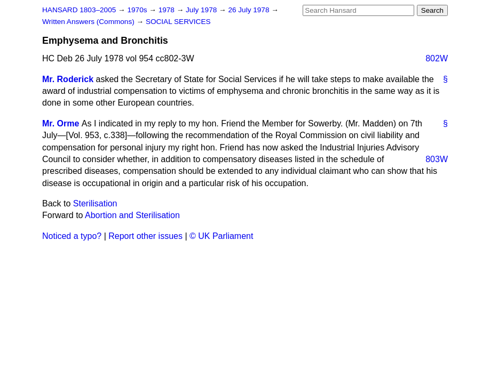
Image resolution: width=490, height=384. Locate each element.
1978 (168, 10)
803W (436, 159)
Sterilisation (95, 203)
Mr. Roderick (67, 79)
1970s (138, 10)
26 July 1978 (249, 10)
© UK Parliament (221, 236)
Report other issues (145, 236)
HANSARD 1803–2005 (79, 10)
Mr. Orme (60, 123)
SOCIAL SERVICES (178, 22)
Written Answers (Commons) (89, 22)
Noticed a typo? (71, 236)
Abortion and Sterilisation (132, 215)
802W (436, 58)
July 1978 (202, 10)
